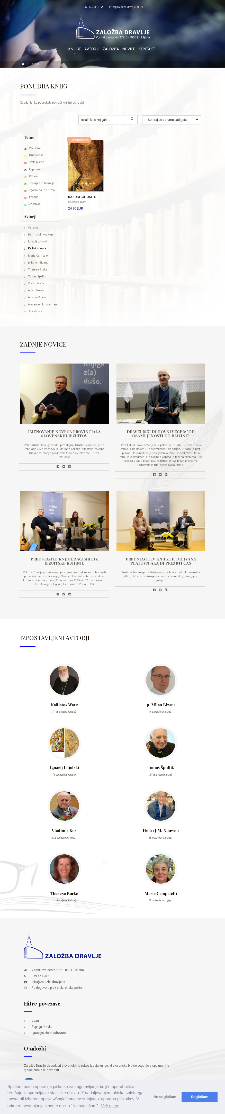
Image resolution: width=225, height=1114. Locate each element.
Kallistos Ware (37, 248)
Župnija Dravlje (42, 1027)
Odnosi (33, 176)
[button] (171, 119)
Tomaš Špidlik (37, 276)
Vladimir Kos (36, 283)
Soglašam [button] (199, 1097)
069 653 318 (93, 7)
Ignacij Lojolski (37, 241)
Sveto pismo (36, 162)
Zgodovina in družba (42, 190)
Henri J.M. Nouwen (40, 234)
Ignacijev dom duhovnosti (50, 1033)
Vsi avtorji (34, 227)
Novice (128, 49)
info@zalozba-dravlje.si (126, 7)
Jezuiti (36, 1020)
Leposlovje (35, 169)
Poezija (33, 197)
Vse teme (35, 148)
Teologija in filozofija (42, 183)
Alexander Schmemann (43, 304)
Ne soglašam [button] (165, 1097)
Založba (111, 49)
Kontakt (147, 49)
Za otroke (35, 204)
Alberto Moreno (37, 297)
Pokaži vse (35, 311)
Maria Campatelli (39, 255)
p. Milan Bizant (38, 262)
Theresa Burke (37, 269)
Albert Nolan (36, 290)
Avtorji (91, 49)
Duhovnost (36, 155)
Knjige (74, 49)
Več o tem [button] (110, 1106)
